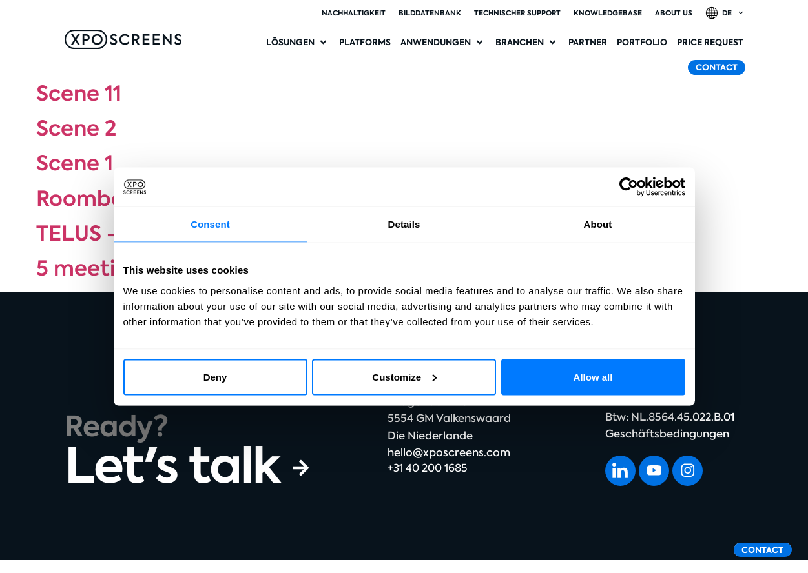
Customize (404, 376)
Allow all (593, 376)
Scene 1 (74, 163)
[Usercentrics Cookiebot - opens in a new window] (628, 187)
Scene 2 (76, 128)
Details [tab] (404, 224)
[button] (297, 42)
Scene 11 (78, 93)
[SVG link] (123, 39)
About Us (673, 13)
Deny (215, 376)
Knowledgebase (608, 13)
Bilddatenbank (430, 13)
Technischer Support (517, 13)
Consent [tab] (210, 224)
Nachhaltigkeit (354, 13)
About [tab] (598, 224)
